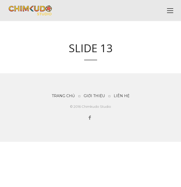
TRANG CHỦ (63, 96)
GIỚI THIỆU (94, 96)
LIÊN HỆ (121, 96)
